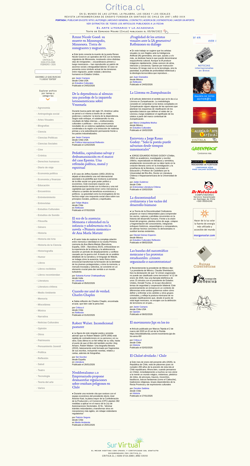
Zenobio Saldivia (141, 388)
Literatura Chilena (152, 187)
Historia (136, 345)
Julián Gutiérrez (140, 182)
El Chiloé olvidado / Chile (148, 356)
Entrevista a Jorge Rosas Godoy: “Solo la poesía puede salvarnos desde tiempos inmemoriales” (150, 144)
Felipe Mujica (82, 203)
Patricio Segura (83, 417)
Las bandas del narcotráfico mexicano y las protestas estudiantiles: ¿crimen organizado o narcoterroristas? (150, 256)
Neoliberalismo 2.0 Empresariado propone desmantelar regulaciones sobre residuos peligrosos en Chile (91, 380)
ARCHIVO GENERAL (118, 20)
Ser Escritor (81, 357)
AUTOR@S (101, 20)
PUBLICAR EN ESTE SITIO (81, 20)
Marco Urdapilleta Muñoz (145, 123)
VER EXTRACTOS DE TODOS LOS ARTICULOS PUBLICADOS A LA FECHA (124, 24)
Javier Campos (83, 78)
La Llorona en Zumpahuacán (150, 93)
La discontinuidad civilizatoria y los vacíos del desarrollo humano (148, 201)
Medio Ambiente (82, 422)
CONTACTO (136, 20)
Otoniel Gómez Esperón (144, 235)
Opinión (136, 312)
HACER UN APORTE (184, 20)
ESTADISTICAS (165, 20)
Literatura (79, 280)
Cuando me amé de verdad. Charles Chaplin (91, 293)
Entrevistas (138, 187)
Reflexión (99, 142)
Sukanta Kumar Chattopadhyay (90, 275)
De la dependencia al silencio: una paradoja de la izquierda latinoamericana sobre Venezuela (92, 99)
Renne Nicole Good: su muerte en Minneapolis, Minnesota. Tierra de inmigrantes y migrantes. (89, 43)
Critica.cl (80, 307)
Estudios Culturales (84, 83)
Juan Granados (140, 77)
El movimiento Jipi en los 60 (150, 323)
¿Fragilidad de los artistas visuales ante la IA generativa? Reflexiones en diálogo (150, 41)
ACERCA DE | (150, 20)
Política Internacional (85, 142)
